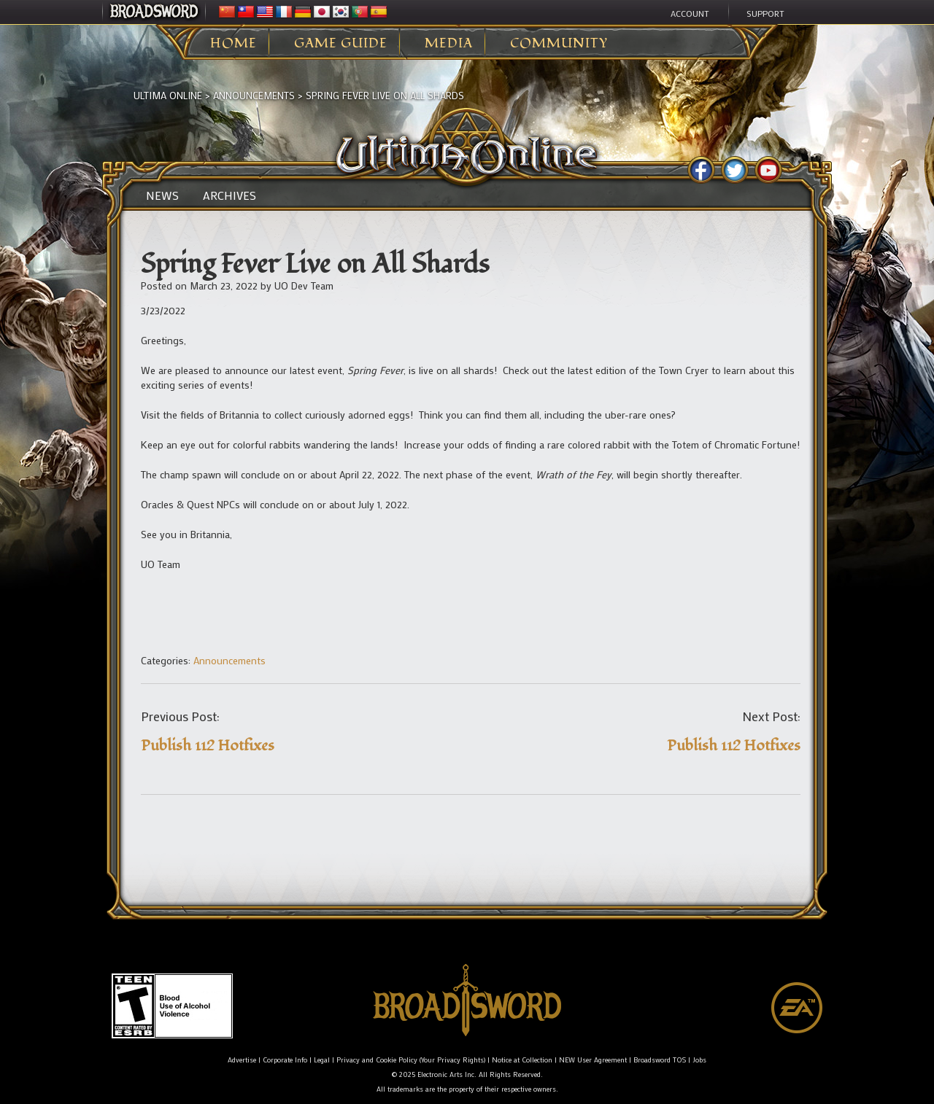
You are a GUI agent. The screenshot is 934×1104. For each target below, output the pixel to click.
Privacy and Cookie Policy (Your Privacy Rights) (410, 1060)
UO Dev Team (303, 285)
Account (690, 13)
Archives (229, 195)
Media (449, 44)
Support (765, 13)
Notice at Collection (522, 1060)
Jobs (699, 1060)
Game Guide (340, 44)
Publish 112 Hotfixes (207, 745)
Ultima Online (168, 95)
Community (559, 44)
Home (233, 44)
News (162, 195)
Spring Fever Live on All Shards (385, 95)
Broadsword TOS (659, 1060)
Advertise (242, 1060)
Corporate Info (285, 1060)
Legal (322, 1060)
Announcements (254, 95)
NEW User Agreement (593, 1060)
